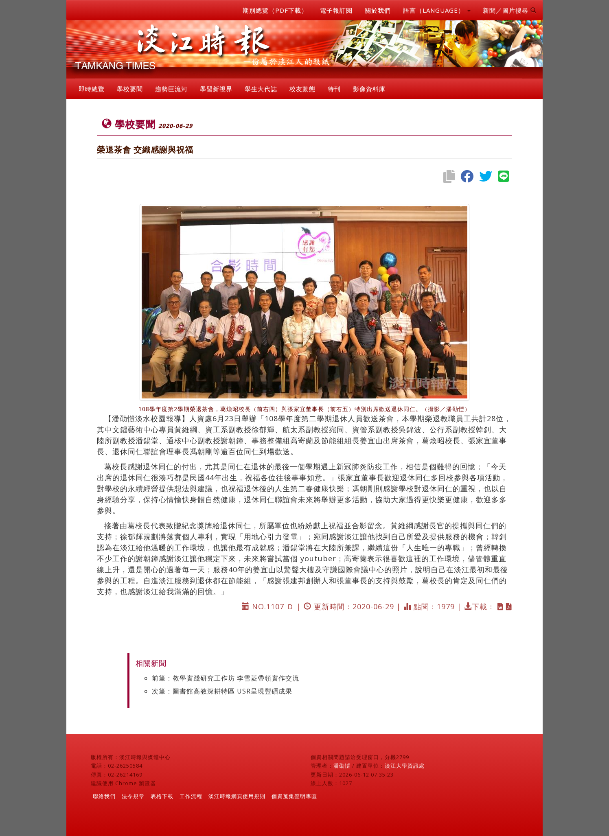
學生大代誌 (261, 89)
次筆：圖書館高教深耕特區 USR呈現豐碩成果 (222, 691)
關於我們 (378, 10)
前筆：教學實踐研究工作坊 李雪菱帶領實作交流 (225, 678)
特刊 (334, 89)
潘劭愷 (342, 765)
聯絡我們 (104, 796)
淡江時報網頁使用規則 (236, 796)
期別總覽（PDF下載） (275, 10)
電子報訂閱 (336, 10)
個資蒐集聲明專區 (294, 796)
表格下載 (162, 796)
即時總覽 (92, 89)
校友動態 (302, 89)
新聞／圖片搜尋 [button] (510, 10)
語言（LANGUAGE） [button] (437, 10)
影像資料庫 (369, 89)
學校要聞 (130, 89)
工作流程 (191, 796)
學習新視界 (216, 89)
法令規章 (133, 796)
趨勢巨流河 (171, 89)
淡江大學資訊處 (405, 765)
